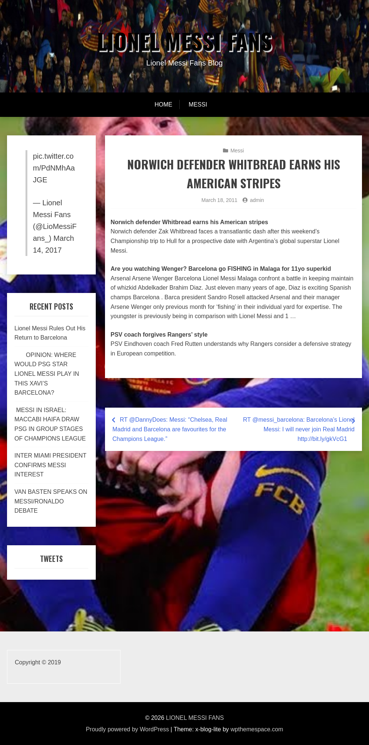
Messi (198, 104)
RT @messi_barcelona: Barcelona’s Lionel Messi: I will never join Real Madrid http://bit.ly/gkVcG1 (299, 429)
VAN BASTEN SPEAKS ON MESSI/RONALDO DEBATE (50, 501)
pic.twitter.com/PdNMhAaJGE (54, 168)
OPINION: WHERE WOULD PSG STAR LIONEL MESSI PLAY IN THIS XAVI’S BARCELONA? (46, 374)
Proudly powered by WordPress (127, 729)
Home (163, 104)
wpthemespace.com (257, 729)
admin (257, 200)
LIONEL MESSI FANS (184, 40)
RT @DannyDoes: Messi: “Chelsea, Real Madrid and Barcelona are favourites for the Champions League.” (169, 429)
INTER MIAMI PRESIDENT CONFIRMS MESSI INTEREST (50, 465)
